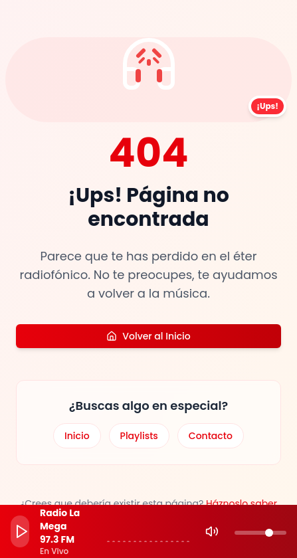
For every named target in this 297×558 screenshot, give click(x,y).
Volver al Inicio (148, 336)
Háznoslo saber (241, 503)
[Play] (20, 531)
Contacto (211, 435)
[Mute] (212, 531)
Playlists (139, 435)
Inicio (77, 435)
